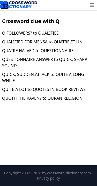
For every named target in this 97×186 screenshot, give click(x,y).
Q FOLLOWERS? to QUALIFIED (30, 33)
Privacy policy (48, 178)
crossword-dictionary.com (69, 173)
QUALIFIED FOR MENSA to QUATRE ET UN (42, 42)
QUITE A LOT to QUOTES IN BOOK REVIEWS (44, 89)
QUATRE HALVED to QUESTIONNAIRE (38, 50)
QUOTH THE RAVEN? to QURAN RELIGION (42, 98)
